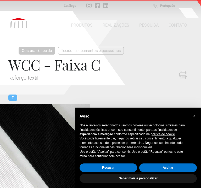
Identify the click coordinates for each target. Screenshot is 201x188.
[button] (194, 116)
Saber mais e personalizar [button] (138, 178)
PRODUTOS (82, 25)
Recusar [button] (108, 167)
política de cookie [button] (163, 134)
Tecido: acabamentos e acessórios (91, 50)
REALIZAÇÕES (116, 25)
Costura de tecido (37, 50)
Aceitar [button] (168, 167)
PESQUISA (149, 25)
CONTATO (178, 25)
